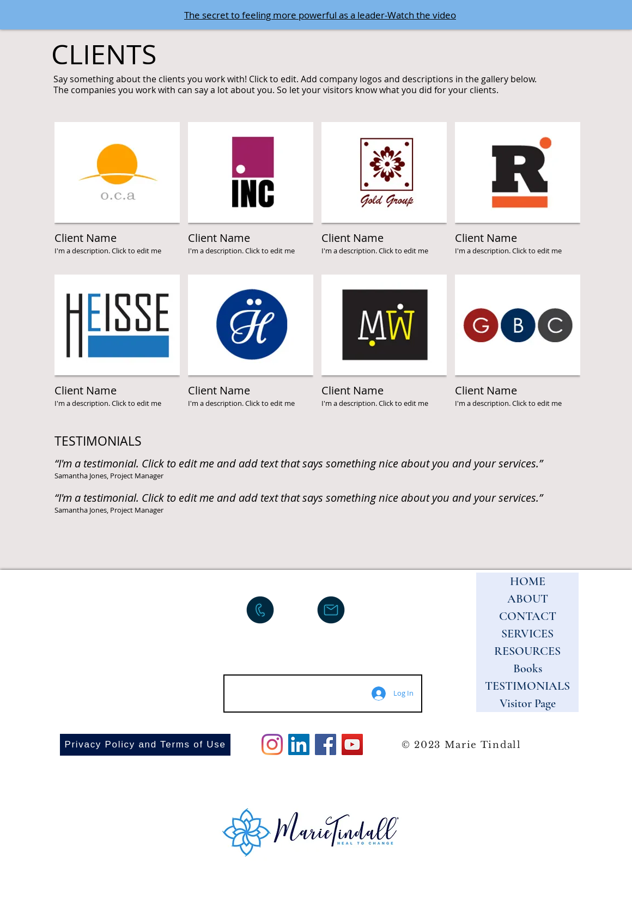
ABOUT (527, 599)
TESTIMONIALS (527, 686)
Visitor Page (528, 703)
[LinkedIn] (298, 744)
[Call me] (260, 610)
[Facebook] (325, 744)
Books (527, 668)
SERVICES (527, 634)
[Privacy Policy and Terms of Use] (145, 745)
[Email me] (331, 610)
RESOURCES (527, 651)
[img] (117, 194)
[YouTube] (352, 744)
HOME (527, 581)
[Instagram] (272, 744)
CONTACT (527, 616)
